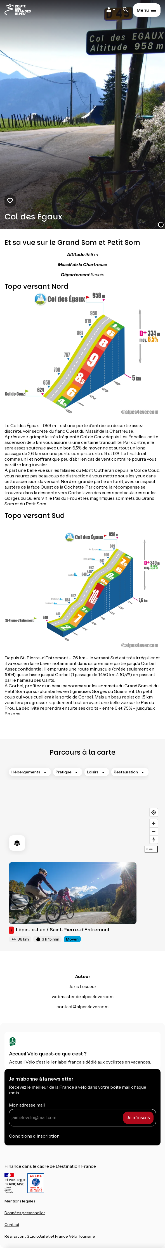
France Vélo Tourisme (75, 1236)
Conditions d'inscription (34, 1136)
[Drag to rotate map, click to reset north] (154, 839)
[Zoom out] (154, 831)
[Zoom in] (154, 823)
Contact (11, 1224)
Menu (143, 10)
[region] (82, 809)
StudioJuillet (38, 1236)
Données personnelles (24, 1212)
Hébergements (25, 772)
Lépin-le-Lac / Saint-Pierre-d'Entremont (59, 930)
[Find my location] (154, 812)
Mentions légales (19, 1201)
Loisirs (92, 772)
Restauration (126, 772)
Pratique (64, 772)
